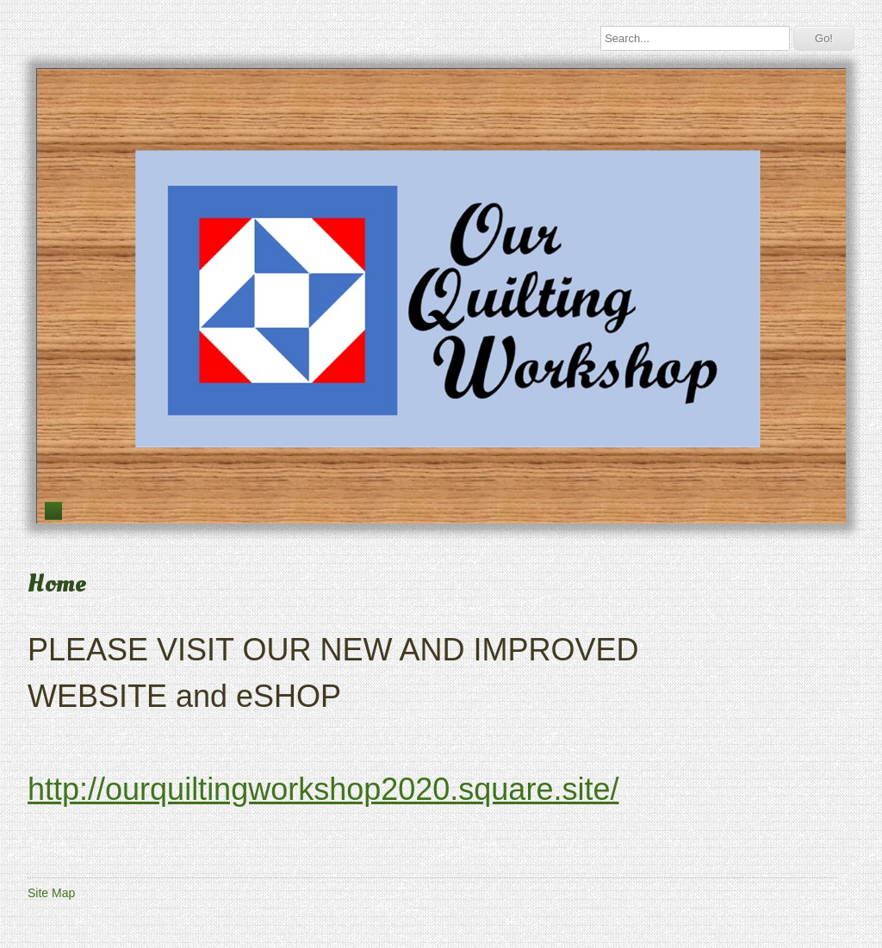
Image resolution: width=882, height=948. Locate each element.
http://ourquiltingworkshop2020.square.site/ (323, 789)
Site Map (51, 893)
